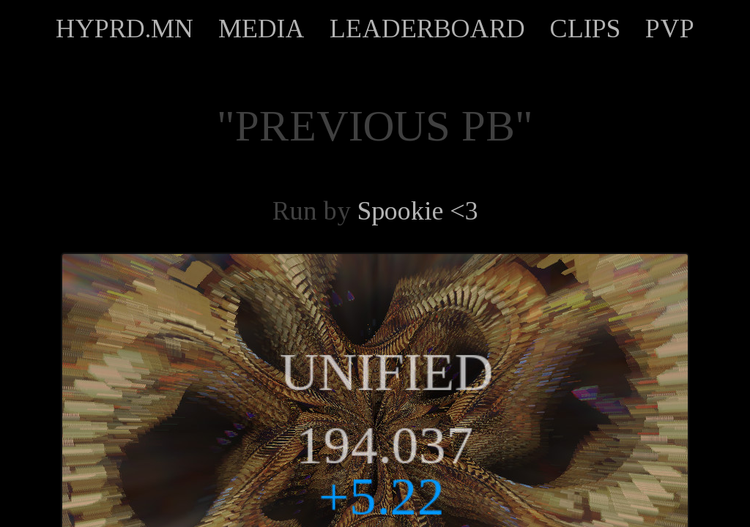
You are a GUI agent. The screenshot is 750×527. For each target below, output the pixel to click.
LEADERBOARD (427, 28)
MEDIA (261, 28)
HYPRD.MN (124, 28)
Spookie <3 (417, 210)
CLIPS (585, 28)
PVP (669, 28)
